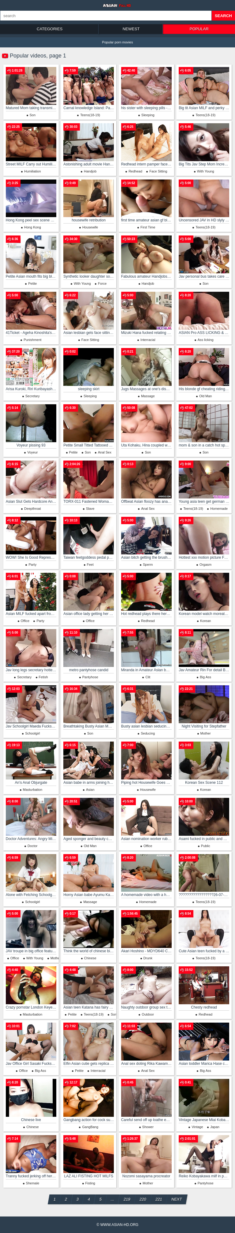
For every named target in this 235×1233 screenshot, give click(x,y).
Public (205, 846)
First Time (147, 227)
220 (142, 1199)
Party (32, 564)
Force (102, 283)
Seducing (148, 733)
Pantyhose (90, 677)
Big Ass (205, 677)
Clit (147, 677)
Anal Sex (104, 452)
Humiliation (32, 171)
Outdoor (148, 1014)
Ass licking (206, 340)
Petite (32, 283)
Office (25, 621)
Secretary (32, 396)
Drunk (148, 958)
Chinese (90, 958)
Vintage (197, 1127)
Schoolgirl (32, 733)
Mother (205, 733)
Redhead (135, 171)
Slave (90, 508)
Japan (214, 1127)
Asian (90, 789)
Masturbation (33, 789)
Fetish (43, 677)
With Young (205, 171)
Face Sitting (158, 171)
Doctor (32, 846)
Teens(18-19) (90, 115)
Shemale (32, 1183)
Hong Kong (32, 227)
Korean (205, 621)
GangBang (90, 1127)
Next (176, 1199)
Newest (131, 29)
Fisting (90, 1183)
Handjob (90, 171)
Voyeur (32, 452)
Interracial (147, 340)
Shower (148, 1127)
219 (126, 1199)
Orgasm (205, 564)
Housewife (90, 227)
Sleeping (148, 115)
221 (158, 1199)
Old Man (205, 396)
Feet (90, 564)
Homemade (219, 508)
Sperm (148, 564)
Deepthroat (32, 508)
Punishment (32, 340)
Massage (148, 396)
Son (33, 115)
